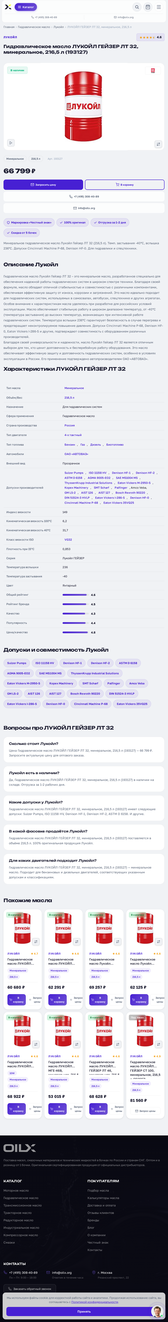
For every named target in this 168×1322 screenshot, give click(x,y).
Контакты (95, 1250)
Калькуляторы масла (103, 1198)
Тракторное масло (18, 1213)
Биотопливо (115, 444)
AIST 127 (104, 492)
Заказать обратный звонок (29, 1289)
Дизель (95, 444)
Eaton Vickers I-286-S (110, 497)
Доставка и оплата (102, 1205)
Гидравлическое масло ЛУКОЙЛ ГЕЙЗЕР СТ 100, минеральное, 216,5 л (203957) (145, 1071)
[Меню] (158, 7)
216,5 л (35, 158)
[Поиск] (137, 7)
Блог (91, 1227)
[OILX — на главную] (9, 7)
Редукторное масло (18, 1220)
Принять (84, 1311)
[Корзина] (147, 7)
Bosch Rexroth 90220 (130, 492)
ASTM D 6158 (73, 477)
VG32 (68, 539)
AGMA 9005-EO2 (99, 477)
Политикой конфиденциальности (94, 1302)
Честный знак (98, 1242)
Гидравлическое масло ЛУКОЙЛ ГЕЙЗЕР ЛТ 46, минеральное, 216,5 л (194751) (104, 1071)
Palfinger (121, 487)
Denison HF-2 (145, 472)
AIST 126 (87, 492)
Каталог (26, 7)
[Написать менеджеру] (156, 1310)
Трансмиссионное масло (23, 1205)
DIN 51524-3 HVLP (77, 497)
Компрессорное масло (21, 1235)
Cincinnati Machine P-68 (81, 502)
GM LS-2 (70, 492)
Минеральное (15, 158)
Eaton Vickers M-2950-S (134, 483)
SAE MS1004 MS (127, 477)
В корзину (125, 184)
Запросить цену (43, 184)
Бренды (93, 1220)
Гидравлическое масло (34, 27)
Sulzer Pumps (74, 472)
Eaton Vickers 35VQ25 (118, 502)
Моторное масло (16, 1190)
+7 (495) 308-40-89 (44, 17)
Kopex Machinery (76, 487)
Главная (9, 27)
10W (12, 1074)
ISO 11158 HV (98, 472)
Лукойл (59, 27)
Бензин (70, 444)
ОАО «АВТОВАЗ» (76, 454)
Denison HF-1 (121, 472)
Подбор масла (98, 1190)
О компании (97, 1235)
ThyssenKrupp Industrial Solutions (88, 483)
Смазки (9, 1242)
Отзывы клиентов (101, 1213)
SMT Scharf (101, 487)
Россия (70, 425)
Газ (82, 444)
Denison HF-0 (139, 497)
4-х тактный (73, 435)
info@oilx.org (124, 17)
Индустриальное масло (21, 1227)
